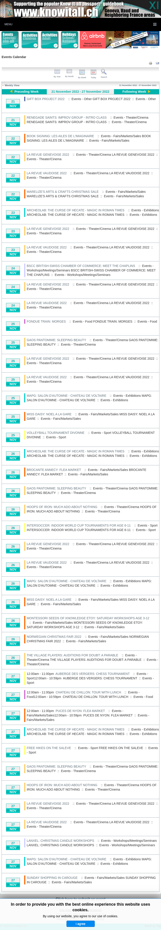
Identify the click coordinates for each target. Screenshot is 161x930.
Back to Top (153, 926)
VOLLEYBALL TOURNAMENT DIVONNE (55, 433)
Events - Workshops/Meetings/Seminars (82, 275)
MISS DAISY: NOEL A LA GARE (49, 414)
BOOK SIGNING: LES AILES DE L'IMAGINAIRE (60, 136)
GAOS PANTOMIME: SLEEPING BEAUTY (56, 340)
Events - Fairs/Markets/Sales (109, 140)
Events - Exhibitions (143, 214)
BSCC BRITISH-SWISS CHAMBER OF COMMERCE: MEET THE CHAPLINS (81, 266)
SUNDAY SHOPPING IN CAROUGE (52, 878)
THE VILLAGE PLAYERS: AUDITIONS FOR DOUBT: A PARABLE (72, 655)
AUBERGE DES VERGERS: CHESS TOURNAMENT (93, 674)
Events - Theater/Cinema (129, 122)
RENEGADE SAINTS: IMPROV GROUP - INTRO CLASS (67, 117)
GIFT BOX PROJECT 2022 (45, 99)
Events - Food (147, 321)
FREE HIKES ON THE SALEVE (49, 748)
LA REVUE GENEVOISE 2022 (48, 154)
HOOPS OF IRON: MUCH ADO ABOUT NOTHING (62, 507)
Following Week (134, 91)
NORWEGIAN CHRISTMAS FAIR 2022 (54, 636)
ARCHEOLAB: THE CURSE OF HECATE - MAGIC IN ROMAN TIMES (75, 210)
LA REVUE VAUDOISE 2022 (47, 173)
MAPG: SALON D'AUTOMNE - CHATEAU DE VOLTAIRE (66, 395)
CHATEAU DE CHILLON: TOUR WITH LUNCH (88, 692)
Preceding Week (26, 91)
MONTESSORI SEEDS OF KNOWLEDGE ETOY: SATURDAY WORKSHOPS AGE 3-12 (88, 618)
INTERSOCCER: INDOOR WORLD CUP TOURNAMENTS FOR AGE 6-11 (79, 525)
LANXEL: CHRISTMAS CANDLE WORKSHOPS (60, 840)
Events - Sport (56, 437)
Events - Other (146, 99)
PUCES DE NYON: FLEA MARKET (80, 711)
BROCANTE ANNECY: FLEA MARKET (54, 470)
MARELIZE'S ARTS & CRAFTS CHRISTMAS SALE (63, 191)
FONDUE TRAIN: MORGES (46, 321)
